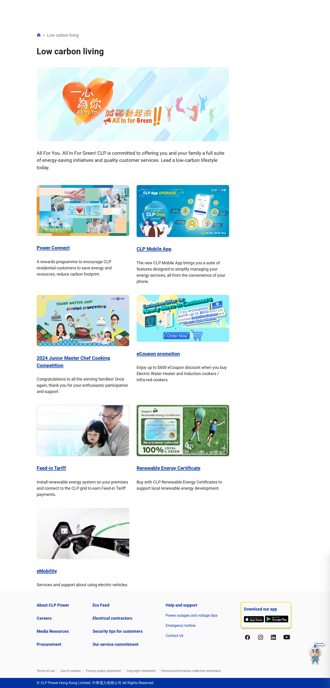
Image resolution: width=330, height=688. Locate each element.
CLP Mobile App (154, 249)
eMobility (47, 571)
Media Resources (53, 631)
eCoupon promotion (158, 353)
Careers (44, 618)
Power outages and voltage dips (191, 615)
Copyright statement (141, 671)
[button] (316, 653)
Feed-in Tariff (51, 468)
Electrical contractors (112, 618)
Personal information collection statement (191, 671)
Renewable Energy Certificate (168, 468)
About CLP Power (53, 605)
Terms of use (46, 671)
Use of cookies (70, 671)
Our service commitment (115, 644)
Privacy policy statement (103, 671)
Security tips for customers (118, 631)
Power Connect (53, 248)
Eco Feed (101, 605)
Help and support (181, 605)
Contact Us (174, 635)
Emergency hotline (180, 625)
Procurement (49, 644)
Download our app (260, 609)
